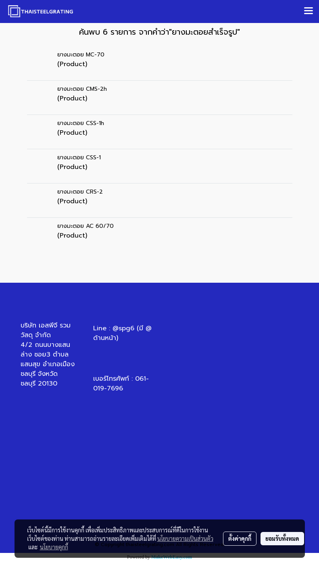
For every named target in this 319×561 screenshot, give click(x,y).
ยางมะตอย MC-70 (80, 54)
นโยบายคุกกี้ (54, 547)
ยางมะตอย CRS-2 (80, 192)
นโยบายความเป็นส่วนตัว (185, 538)
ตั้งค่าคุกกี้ (239, 538)
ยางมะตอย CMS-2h (82, 89)
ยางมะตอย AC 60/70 (85, 226)
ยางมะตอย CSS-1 (79, 157)
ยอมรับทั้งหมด (282, 538)
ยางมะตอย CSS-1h (80, 123)
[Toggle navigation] (308, 11)
